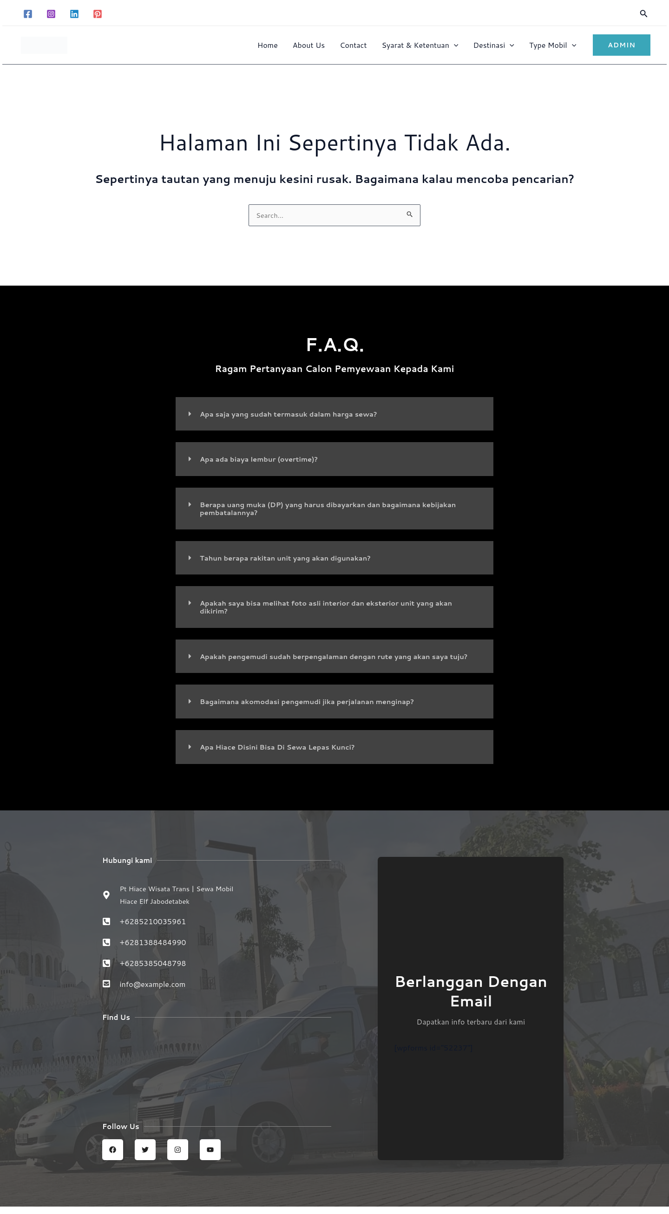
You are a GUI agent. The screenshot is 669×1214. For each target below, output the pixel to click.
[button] (644, 14)
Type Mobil (552, 44)
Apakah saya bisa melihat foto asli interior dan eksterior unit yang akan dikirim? (337, 606)
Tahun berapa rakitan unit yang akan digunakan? (293, 557)
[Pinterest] (97, 14)
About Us (309, 44)
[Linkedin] (74, 14)
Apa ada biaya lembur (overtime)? (264, 459)
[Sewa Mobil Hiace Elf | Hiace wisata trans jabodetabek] (216, 1072)
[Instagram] (51, 14)
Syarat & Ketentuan (419, 44)
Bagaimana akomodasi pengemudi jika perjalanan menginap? (316, 707)
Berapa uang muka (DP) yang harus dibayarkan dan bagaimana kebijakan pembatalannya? (339, 508)
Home (267, 44)
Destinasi (493, 44)
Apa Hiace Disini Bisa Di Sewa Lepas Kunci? (284, 752)
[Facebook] (28, 14)
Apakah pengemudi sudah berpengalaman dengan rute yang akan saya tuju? (335, 658)
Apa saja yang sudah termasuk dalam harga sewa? (296, 414)
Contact (353, 44)
